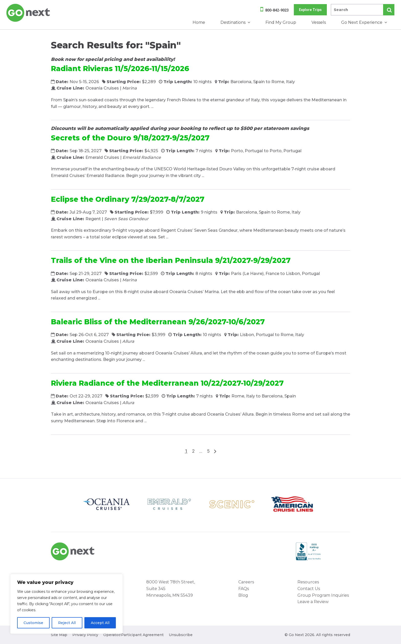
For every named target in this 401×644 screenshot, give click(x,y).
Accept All (100, 622)
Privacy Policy (85, 634)
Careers (246, 582)
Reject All (67, 622)
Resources (308, 582)
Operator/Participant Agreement (133, 634)
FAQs (243, 588)
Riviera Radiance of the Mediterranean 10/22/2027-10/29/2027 (167, 383)
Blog (243, 595)
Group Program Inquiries (323, 595)
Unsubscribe (181, 634)
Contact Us (308, 588)
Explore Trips (310, 10)
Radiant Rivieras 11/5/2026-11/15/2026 (120, 68)
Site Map (59, 634)
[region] (66, 604)
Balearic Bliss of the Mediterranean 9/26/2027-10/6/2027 (158, 321)
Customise (33, 622)
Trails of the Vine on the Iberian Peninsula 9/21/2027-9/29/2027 (171, 260)
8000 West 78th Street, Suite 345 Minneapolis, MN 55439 (170, 588)
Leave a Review (313, 601)
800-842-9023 (277, 10)
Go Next (28, 13)
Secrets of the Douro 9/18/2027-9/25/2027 (130, 138)
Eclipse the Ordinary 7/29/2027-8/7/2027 (127, 199)
